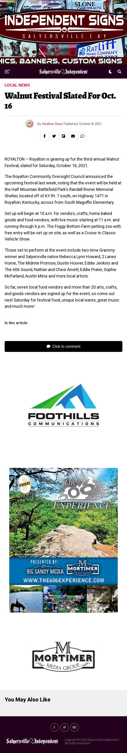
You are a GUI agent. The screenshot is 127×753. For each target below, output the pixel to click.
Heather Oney (52, 124)
